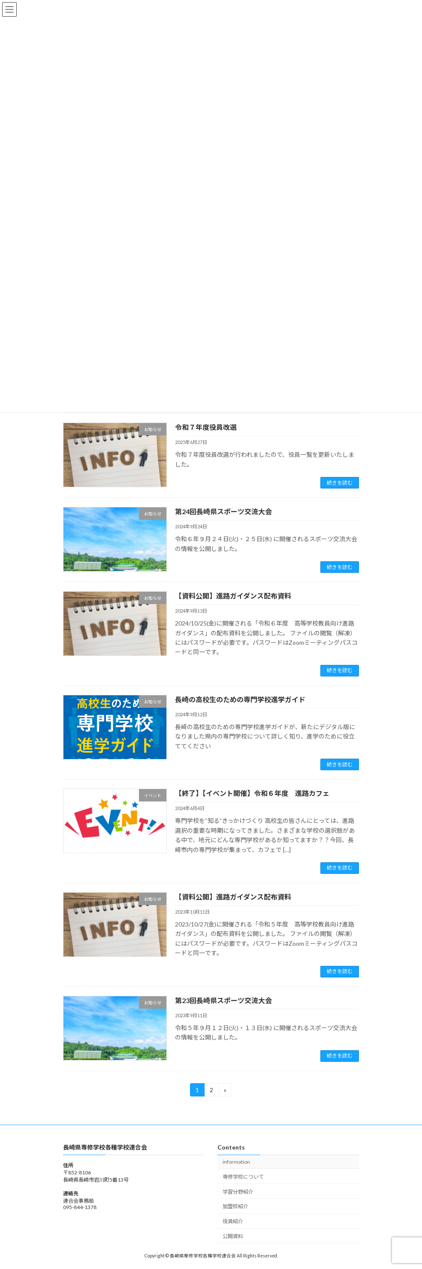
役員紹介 (233, 1221)
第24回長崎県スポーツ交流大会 (223, 511)
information (236, 1162)
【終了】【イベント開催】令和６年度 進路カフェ (252, 793)
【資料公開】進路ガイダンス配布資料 (233, 596)
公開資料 (233, 1236)
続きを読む (340, 483)
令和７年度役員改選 (206, 427)
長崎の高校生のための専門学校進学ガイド (240, 699)
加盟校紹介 (235, 1206)
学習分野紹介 (238, 1191)
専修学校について (243, 1176)
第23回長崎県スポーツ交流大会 (223, 1000)
